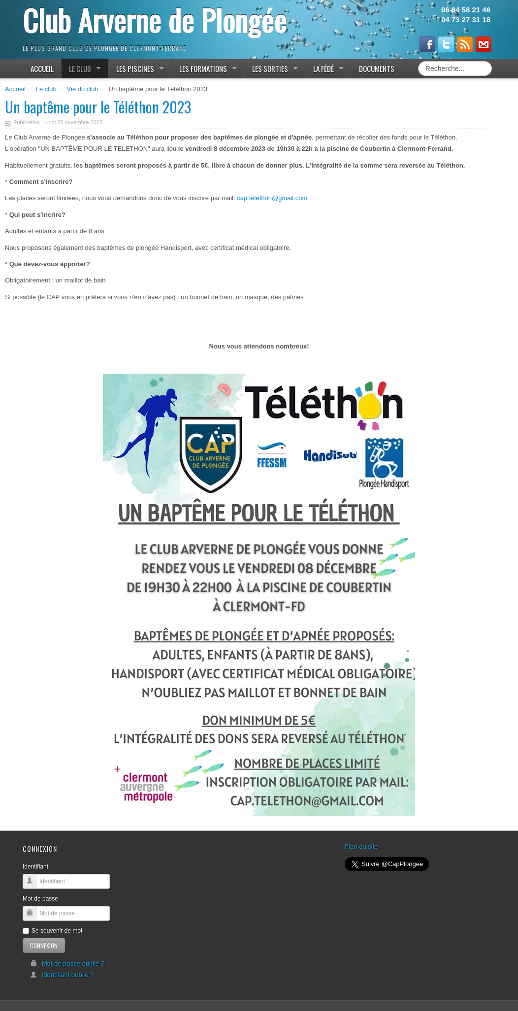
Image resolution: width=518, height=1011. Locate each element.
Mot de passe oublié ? (67, 963)
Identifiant (35, 866)
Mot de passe (40, 898)
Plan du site (361, 846)
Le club (46, 89)
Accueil (15, 89)
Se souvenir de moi (52, 930)
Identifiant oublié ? (62, 974)
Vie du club (82, 89)
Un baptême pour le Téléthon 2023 (98, 107)
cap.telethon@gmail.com (272, 198)
